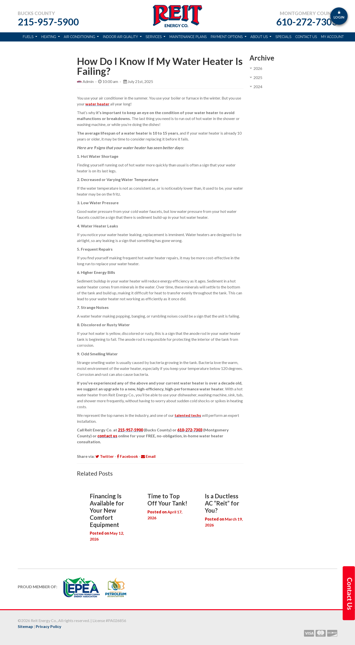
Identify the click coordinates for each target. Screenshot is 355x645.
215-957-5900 (48, 21)
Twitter (104, 456)
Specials (283, 37)
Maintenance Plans (188, 37)
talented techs (188, 415)
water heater (97, 103)
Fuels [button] (29, 37)
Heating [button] (49, 37)
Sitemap (25, 626)
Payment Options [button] (227, 37)
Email (148, 456)
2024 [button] (257, 86)
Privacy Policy (48, 626)
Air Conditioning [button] (80, 37)
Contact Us (306, 37)
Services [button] (154, 37)
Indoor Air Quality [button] (121, 37)
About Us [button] (259, 37)
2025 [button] (257, 77)
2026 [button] (257, 68)
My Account (332, 37)
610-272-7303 (306, 21)
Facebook (127, 456)
